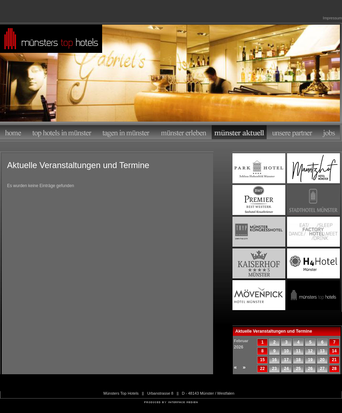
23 (274, 368)
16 (274, 359)
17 (286, 359)
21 (334, 359)
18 (298, 359)
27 (322, 368)
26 (310, 368)
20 (322, 359)
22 (262, 368)
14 (334, 351)
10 (286, 351)
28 (334, 368)
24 (286, 368)
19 (310, 359)
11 (298, 351)
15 (262, 359)
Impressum (332, 18)
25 (298, 368)
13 (322, 351)
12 (310, 351)
